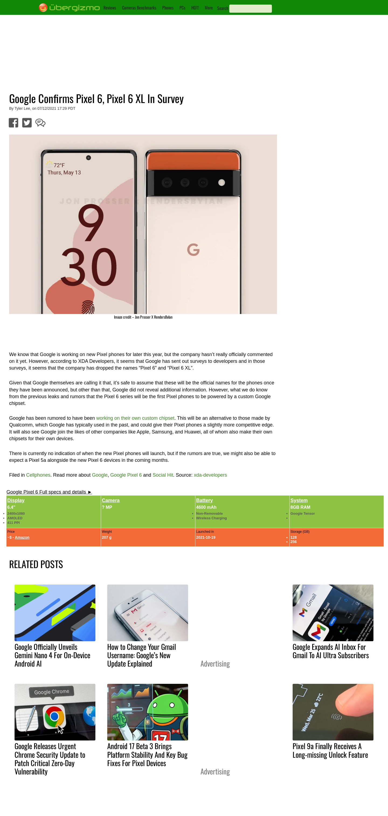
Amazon (22, 537)
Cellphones (38, 475)
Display (16, 500)
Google (100, 475)
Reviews (109, 7)
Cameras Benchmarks (139, 7)
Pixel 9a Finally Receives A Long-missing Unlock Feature (330, 750)
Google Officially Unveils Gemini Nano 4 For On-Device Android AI (52, 655)
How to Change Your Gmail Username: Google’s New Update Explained (141, 655)
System (299, 500)
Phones (168, 7)
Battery (204, 500)
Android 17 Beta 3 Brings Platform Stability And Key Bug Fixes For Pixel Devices (147, 754)
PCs (182, 7)
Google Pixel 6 (126, 475)
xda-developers (210, 475)
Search (222, 8)
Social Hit (163, 475)
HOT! (195, 7)
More (209, 7)
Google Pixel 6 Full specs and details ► (49, 492)
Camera (111, 500)
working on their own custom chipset (135, 418)
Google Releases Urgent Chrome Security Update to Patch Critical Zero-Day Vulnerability (50, 758)
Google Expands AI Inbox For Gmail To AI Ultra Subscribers (331, 650)
